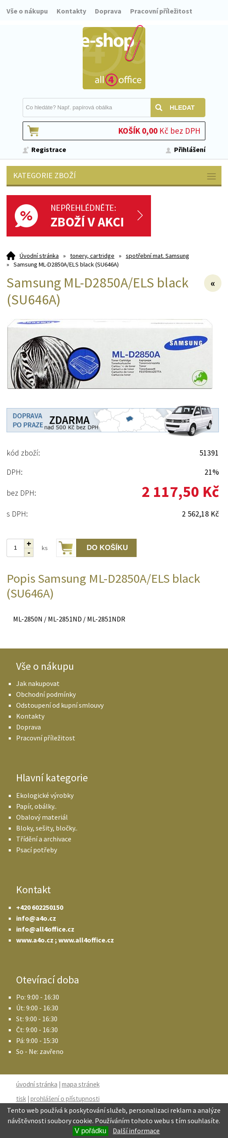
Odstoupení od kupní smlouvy (60, 705)
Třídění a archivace (43, 838)
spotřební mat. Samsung (157, 256)
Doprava (108, 11)
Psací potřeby (36, 849)
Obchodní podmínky (46, 694)
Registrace (48, 149)
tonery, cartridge (92, 256)
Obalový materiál (42, 817)
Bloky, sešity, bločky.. (46, 828)
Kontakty (71, 11)
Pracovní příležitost (161, 11)
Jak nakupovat (38, 683)
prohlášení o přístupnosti (65, 1098)
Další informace (136, 1130)
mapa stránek (81, 1084)
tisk (21, 1098)
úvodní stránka (36, 1084)
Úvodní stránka (39, 256)
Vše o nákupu (27, 11)
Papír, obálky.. (36, 806)
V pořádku (91, 1131)
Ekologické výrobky (45, 795)
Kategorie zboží (115, 176)
